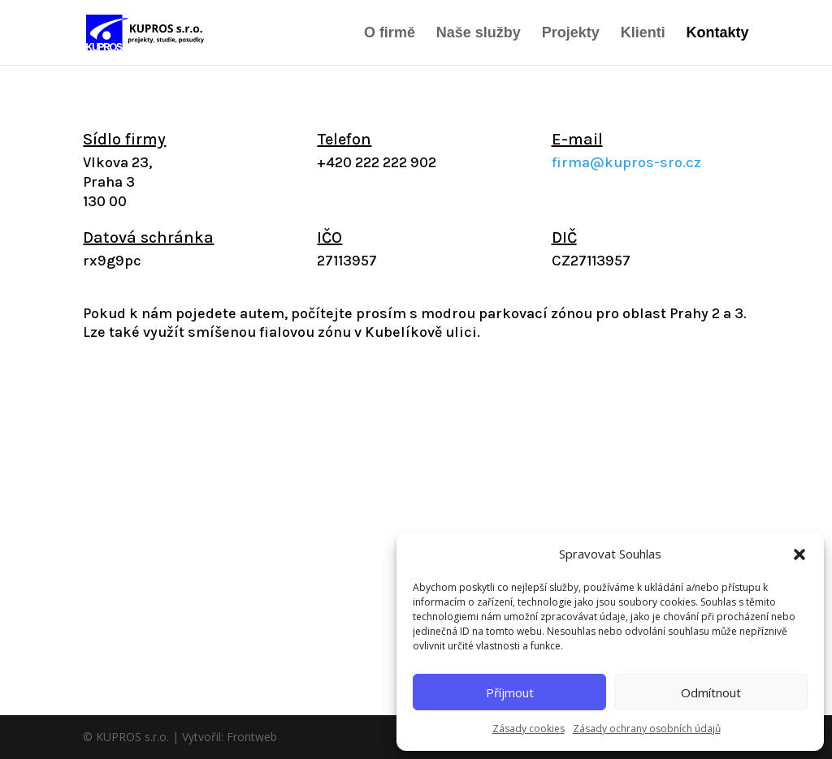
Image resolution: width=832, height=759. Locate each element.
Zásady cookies (528, 728)
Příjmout (510, 692)
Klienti (643, 34)
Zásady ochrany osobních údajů (647, 728)
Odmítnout (711, 692)
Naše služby (478, 34)
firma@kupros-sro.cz (626, 162)
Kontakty (718, 34)
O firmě (389, 34)
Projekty (571, 34)
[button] (799, 554)
